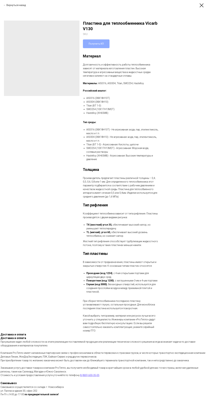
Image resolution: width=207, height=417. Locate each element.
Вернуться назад (16, 5)
